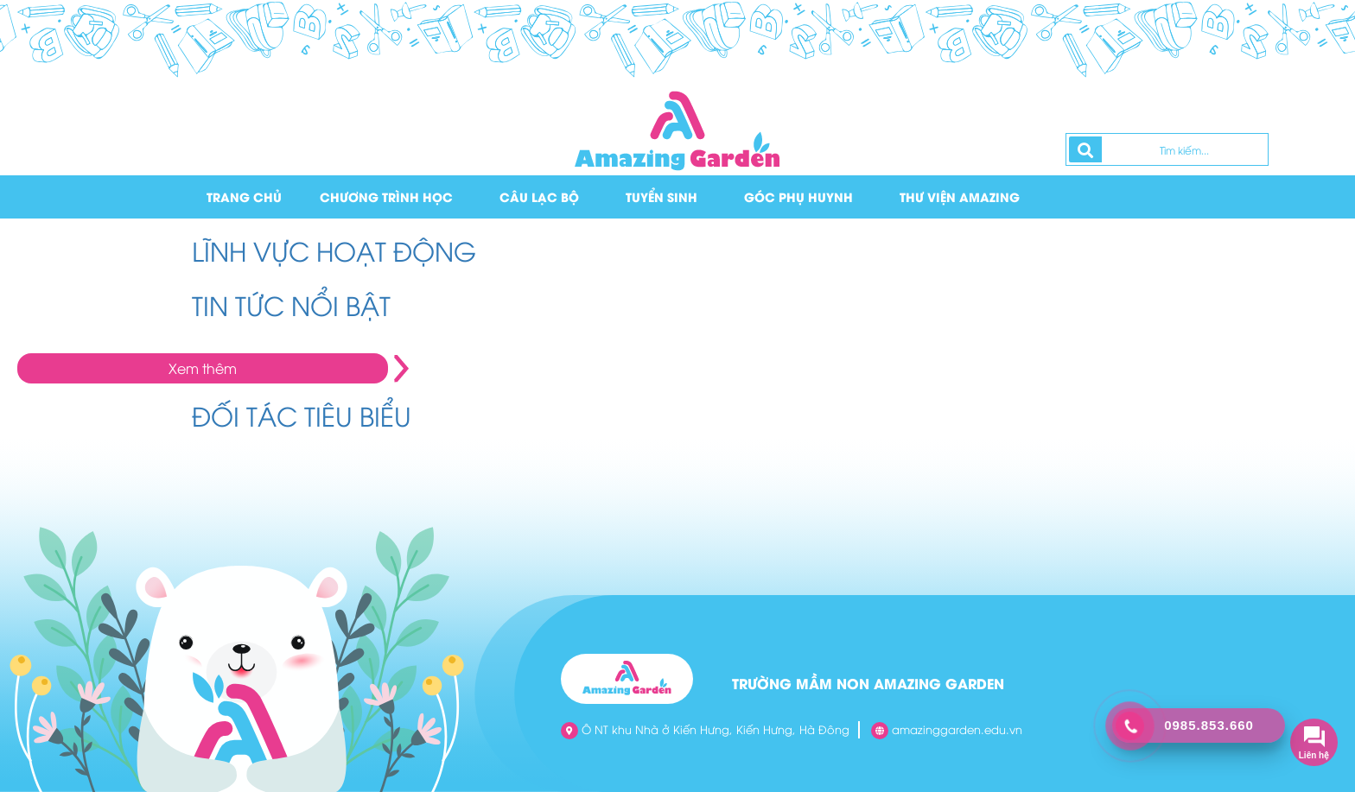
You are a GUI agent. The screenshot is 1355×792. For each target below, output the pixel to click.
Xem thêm (203, 367)
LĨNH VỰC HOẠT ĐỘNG (334, 250)
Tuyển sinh (661, 196)
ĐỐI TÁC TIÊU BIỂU (301, 415)
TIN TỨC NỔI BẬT (291, 304)
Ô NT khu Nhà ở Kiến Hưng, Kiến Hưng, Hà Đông (705, 730)
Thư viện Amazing (960, 196)
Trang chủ (244, 196)
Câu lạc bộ (539, 196)
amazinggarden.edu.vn (946, 730)
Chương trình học (386, 196)
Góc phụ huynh (798, 196)
